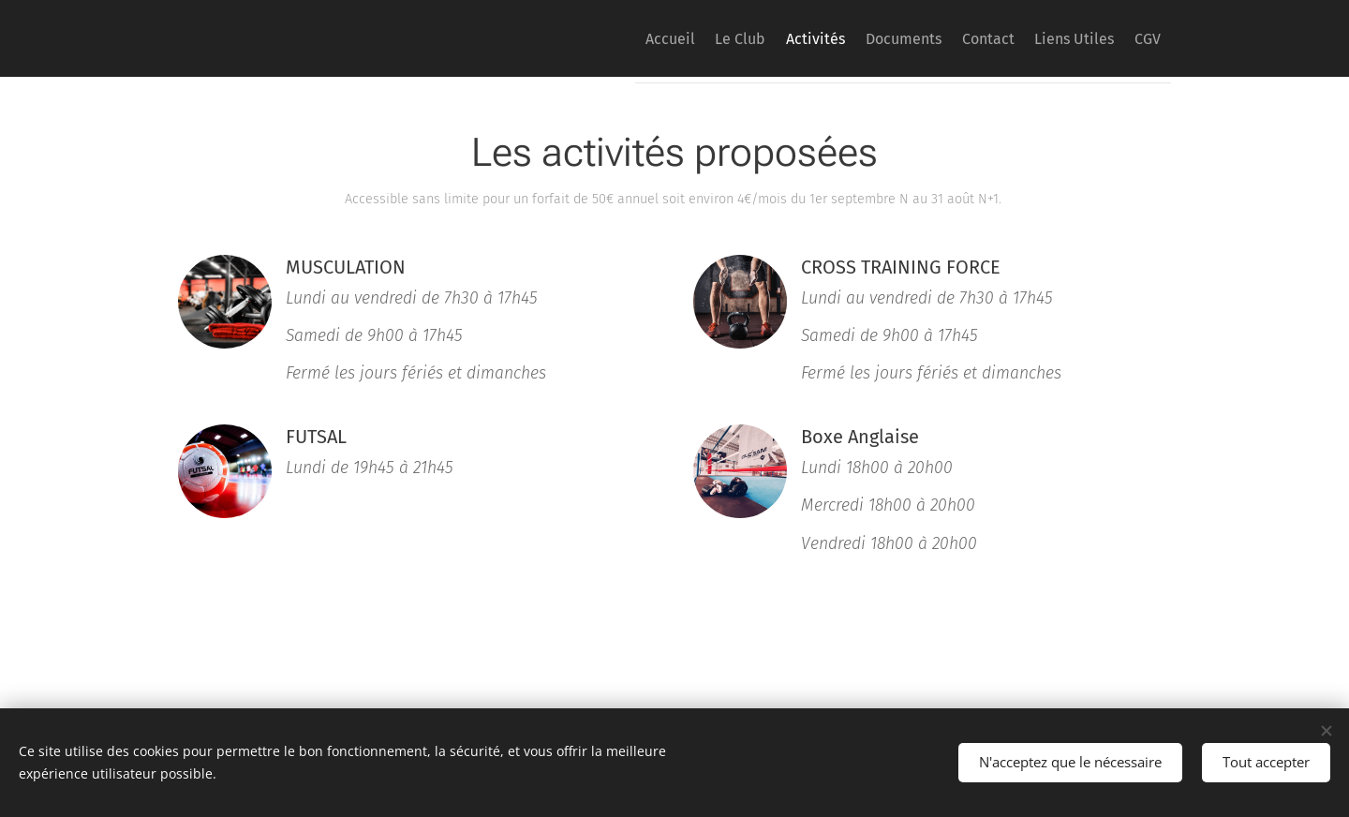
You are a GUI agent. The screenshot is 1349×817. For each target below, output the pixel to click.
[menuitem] (583, 38)
